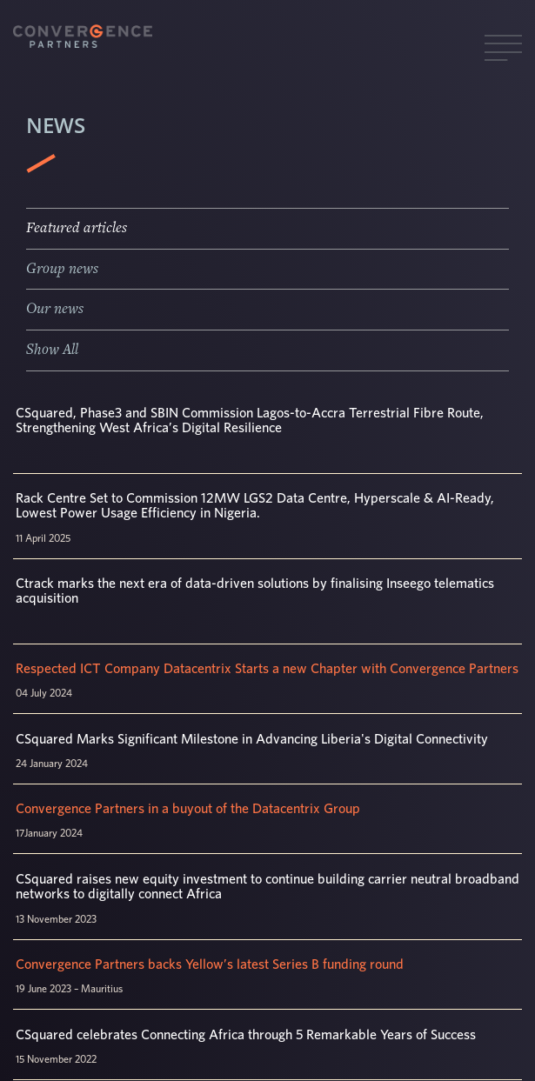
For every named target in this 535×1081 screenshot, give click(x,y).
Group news (62, 268)
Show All (52, 349)
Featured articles (76, 227)
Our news (55, 308)
